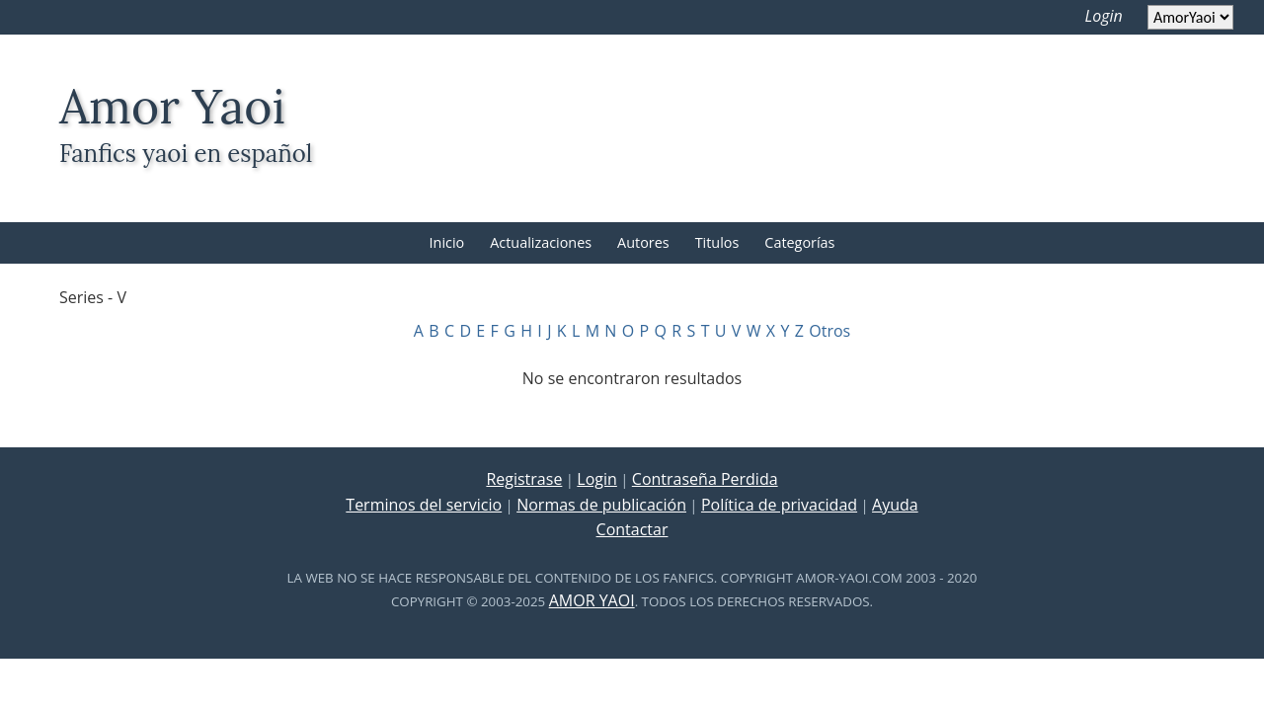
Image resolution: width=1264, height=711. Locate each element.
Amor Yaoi (592, 600)
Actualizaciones (541, 242)
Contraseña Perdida (705, 479)
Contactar (632, 529)
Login (1104, 16)
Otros (829, 331)
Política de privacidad (779, 504)
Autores (643, 242)
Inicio (447, 242)
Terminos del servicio (424, 504)
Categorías (799, 242)
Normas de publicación (601, 504)
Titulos (717, 242)
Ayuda (895, 504)
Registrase (524, 479)
